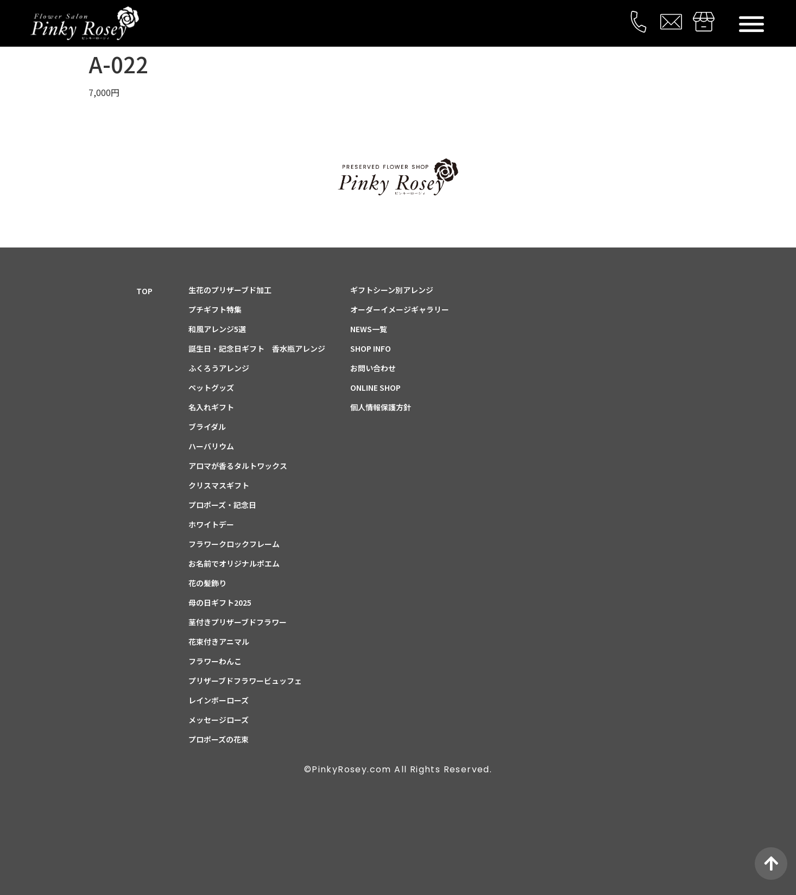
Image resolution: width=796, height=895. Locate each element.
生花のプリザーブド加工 (229, 289)
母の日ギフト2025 (219, 602)
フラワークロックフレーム (234, 543)
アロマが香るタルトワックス (237, 465)
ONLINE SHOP (375, 387)
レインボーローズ (218, 700)
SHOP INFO (370, 348)
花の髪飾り (207, 582)
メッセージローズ (218, 719)
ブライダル (207, 426)
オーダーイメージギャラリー (399, 309)
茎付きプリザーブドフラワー (237, 622)
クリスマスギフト (218, 485)
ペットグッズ (211, 387)
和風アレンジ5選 (217, 328)
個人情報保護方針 (380, 407)
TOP (144, 290)
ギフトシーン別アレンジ (391, 289)
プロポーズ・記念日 (222, 504)
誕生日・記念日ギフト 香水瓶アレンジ (256, 348)
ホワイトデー (211, 524)
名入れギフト (211, 407)
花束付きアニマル (218, 641)
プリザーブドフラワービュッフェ (245, 680)
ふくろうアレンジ (218, 368)
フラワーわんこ (215, 661)
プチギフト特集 (215, 309)
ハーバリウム (211, 446)
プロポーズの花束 (218, 739)
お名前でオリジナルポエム (234, 563)
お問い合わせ (373, 368)
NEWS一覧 (368, 328)
